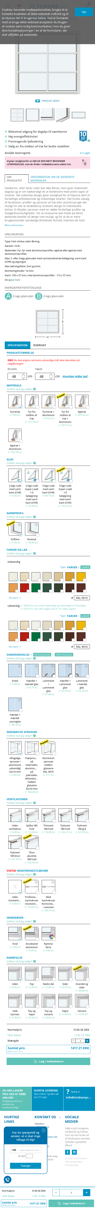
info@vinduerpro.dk (80, 1097)
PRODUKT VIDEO (51, 100)
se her (15, 279)
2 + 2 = (22, 1156)
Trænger (25, 1165)
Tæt (84, 12)
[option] (47, 62)
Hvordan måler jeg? (75, 376)
